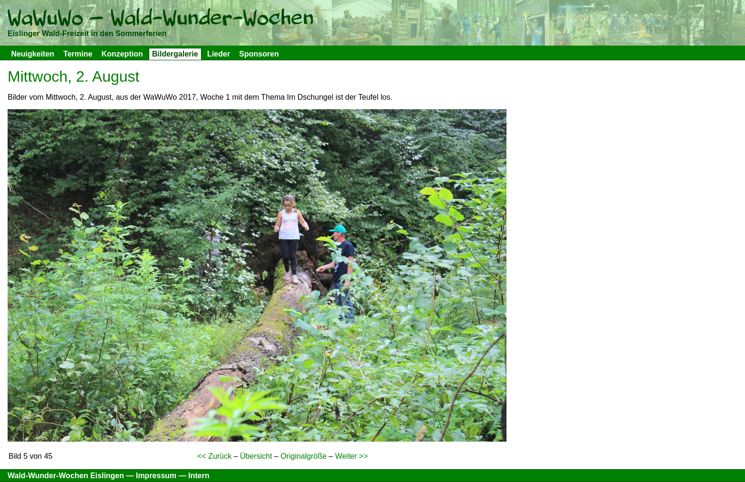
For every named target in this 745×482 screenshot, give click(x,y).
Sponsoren (259, 54)
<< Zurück (214, 456)
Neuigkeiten (32, 54)
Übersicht (256, 456)
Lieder (218, 54)
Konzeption (122, 54)
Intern (198, 476)
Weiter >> (351, 456)
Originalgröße (303, 456)
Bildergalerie (175, 54)
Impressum (156, 476)
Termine (77, 54)
